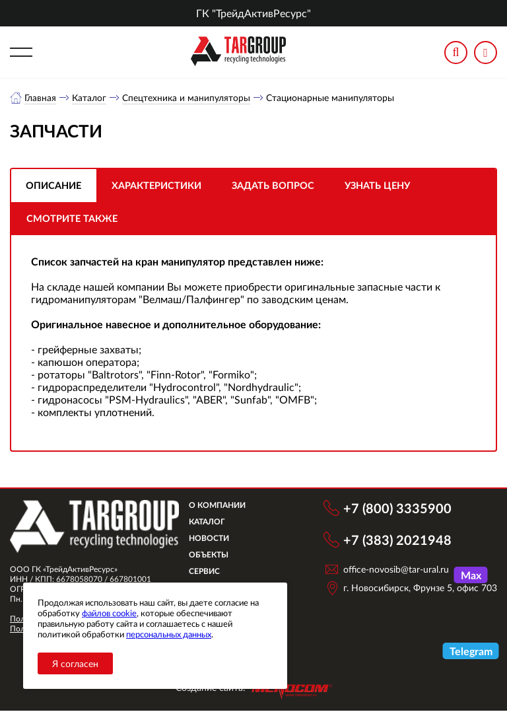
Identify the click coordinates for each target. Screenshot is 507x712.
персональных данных (168, 634)
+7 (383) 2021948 (397, 540)
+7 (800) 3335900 (397, 508)
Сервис (210, 572)
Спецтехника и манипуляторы (187, 97)
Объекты (215, 555)
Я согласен (75, 663)
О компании (223, 506)
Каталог (90, 97)
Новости (215, 539)
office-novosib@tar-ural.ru (396, 569)
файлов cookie (109, 613)
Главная (40, 97)
